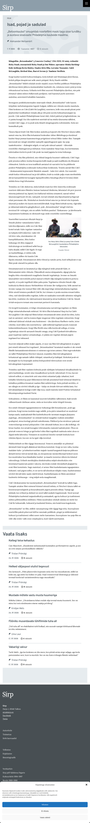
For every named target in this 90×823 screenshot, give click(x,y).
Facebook (7, 715)
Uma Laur (16, 634)
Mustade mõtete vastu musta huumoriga (33, 595)
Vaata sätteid (45, 817)
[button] (86, 785)
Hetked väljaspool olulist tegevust (29, 566)
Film (9, 18)
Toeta (5, 719)
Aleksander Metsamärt (21, 41)
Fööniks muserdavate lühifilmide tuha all (33, 621)
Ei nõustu (45, 811)
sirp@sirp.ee (8, 712)
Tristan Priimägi (18, 553)
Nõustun (45, 805)
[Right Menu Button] (86, 4)
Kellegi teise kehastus (22, 540)
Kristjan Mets (17, 608)
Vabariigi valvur (18, 647)
